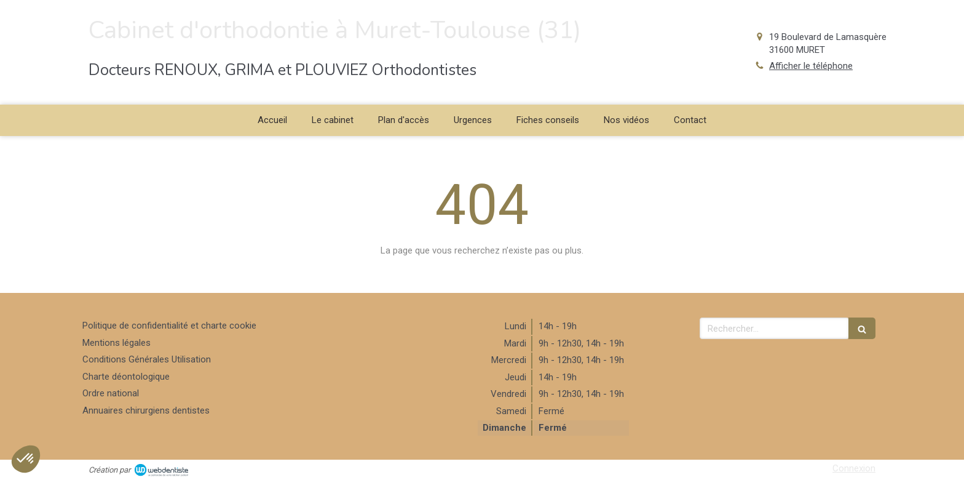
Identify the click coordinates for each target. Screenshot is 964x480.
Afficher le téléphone (811, 65)
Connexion (853, 468)
